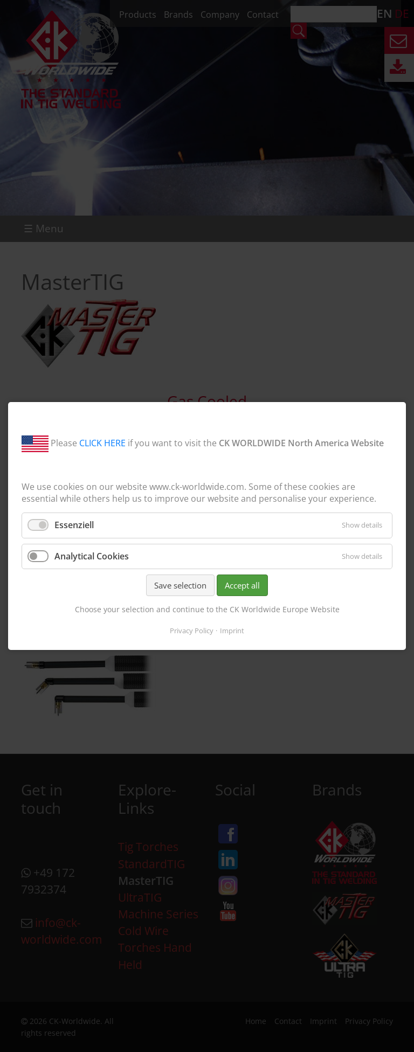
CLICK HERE (102, 443)
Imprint (232, 630)
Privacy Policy (191, 630)
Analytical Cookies (91, 556)
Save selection (180, 585)
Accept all (242, 585)
